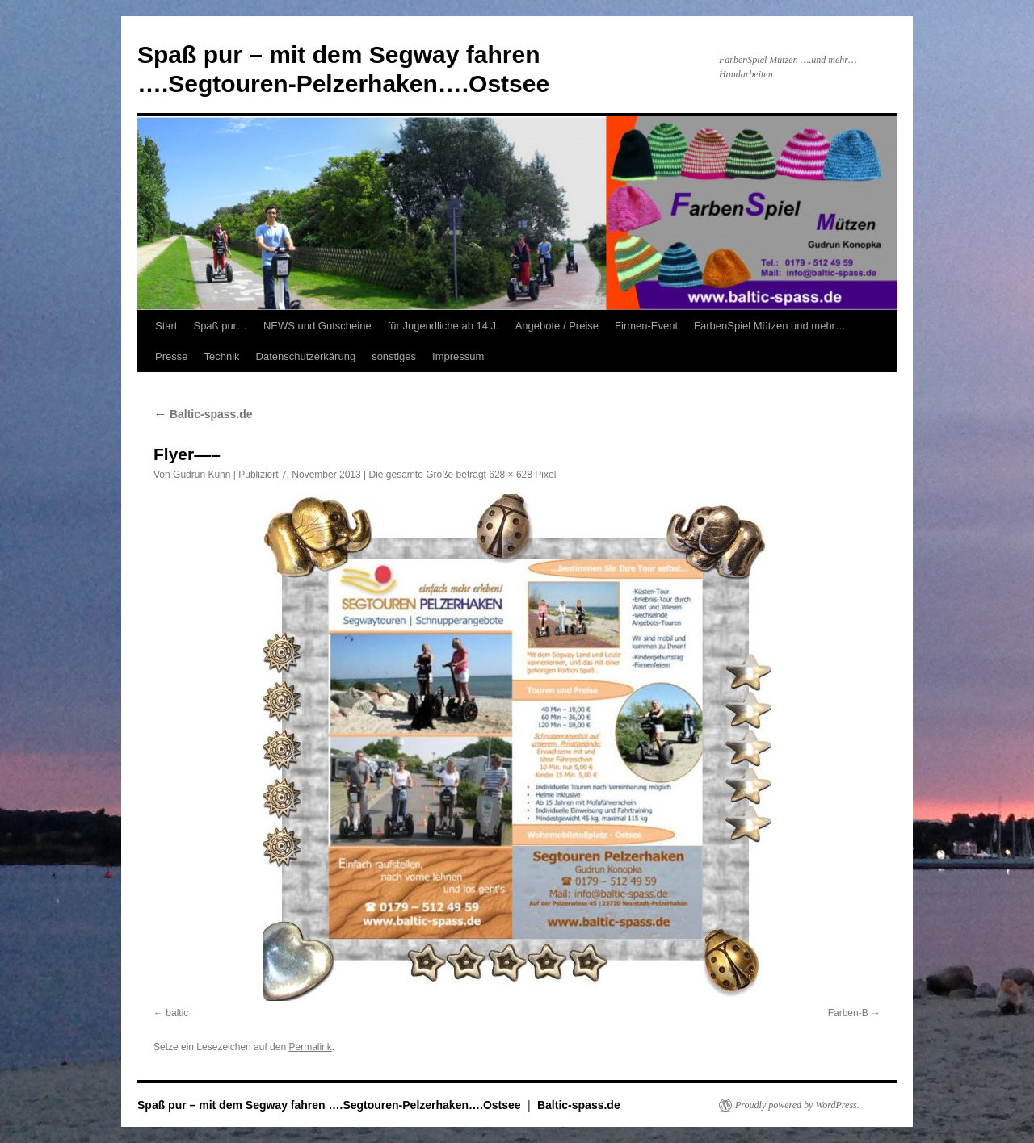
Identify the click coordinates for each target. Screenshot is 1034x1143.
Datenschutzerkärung (306, 356)
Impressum (458, 356)
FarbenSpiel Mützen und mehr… (770, 326)
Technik (221, 356)
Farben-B (848, 1013)
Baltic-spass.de (203, 414)
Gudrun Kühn (201, 474)
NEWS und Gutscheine (317, 326)
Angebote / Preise (557, 326)
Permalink (309, 1047)
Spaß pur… (219, 326)
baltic (177, 1013)
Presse (171, 356)
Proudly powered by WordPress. (797, 1105)
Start (166, 326)
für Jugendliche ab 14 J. (443, 326)
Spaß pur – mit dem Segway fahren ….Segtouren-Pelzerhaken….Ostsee (330, 1105)
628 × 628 (510, 474)
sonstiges (394, 356)
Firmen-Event (646, 326)
